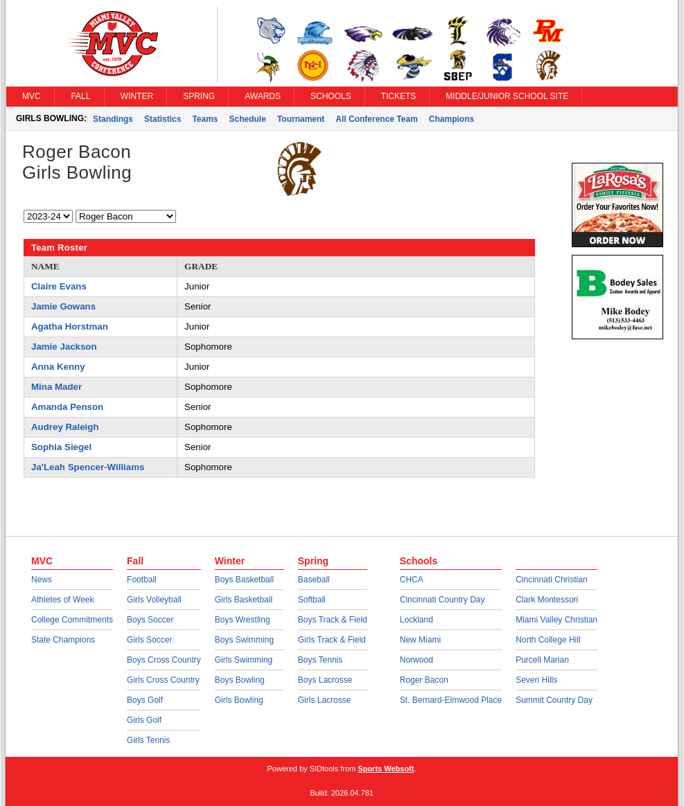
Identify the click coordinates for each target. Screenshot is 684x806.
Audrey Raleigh (65, 427)
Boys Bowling (240, 680)
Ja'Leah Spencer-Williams (87, 467)
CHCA (411, 579)
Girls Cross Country (163, 680)
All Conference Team (376, 119)
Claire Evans (59, 286)
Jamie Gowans (63, 306)
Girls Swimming (243, 660)
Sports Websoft (386, 768)
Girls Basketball (243, 599)
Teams (205, 119)
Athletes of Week (62, 599)
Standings (113, 119)
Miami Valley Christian (556, 620)
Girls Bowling (239, 700)
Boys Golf (145, 700)
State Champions (63, 640)
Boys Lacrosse (325, 680)
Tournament (300, 119)
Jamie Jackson (64, 346)
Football (142, 579)
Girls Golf (144, 720)
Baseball (314, 579)
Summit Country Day (554, 700)
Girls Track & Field (332, 640)
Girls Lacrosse (324, 700)
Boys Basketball (244, 579)
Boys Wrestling (242, 620)
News (41, 579)
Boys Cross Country (164, 660)
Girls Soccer (149, 640)
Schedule (247, 119)
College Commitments (72, 620)
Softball (312, 599)
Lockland (416, 620)
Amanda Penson (67, 407)
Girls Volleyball (154, 599)
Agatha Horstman (69, 326)
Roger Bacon (424, 680)
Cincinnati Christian (551, 579)
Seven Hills (536, 680)
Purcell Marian (542, 660)
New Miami (420, 640)
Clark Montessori (547, 599)
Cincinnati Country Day (442, 599)
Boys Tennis (320, 660)
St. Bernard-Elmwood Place (451, 700)
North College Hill (548, 640)
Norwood (416, 660)
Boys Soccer (150, 620)
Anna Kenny (58, 366)
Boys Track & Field (332, 620)
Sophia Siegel (61, 447)
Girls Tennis (148, 740)
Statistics (162, 119)
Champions (451, 119)
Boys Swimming (244, 640)
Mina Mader (56, 387)
